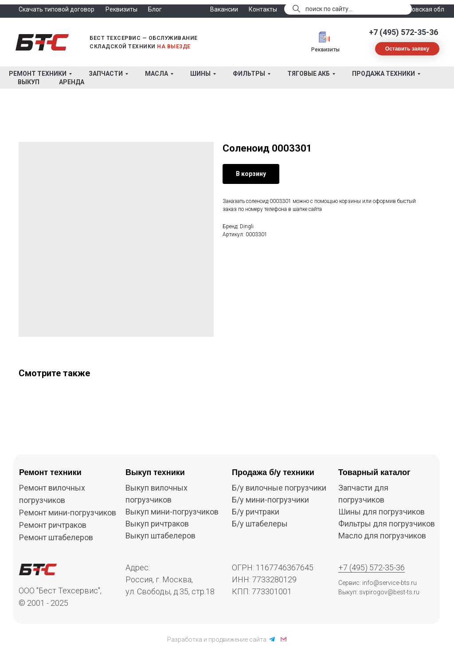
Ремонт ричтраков (52, 525)
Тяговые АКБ (308, 73)
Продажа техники (383, 73)
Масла (156, 73)
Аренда (71, 82)
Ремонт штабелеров (56, 537)
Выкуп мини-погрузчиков (172, 511)
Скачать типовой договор (56, 9)
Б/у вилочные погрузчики (279, 487)
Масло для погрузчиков (382, 535)
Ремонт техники (38, 73)
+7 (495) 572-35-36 (403, 32)
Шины (200, 73)
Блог (155, 9)
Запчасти (106, 73)
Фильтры (249, 73)
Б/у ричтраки (255, 511)
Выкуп (28, 82)
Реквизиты (325, 50)
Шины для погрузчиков (381, 511)
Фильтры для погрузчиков (386, 523)
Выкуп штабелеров (160, 535)
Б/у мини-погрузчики (270, 499)
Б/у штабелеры (260, 523)
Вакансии (224, 9)
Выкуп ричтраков (157, 523)
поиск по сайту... (328, 8)
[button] (407, 48)
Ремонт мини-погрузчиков (67, 512)
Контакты (263, 9)
